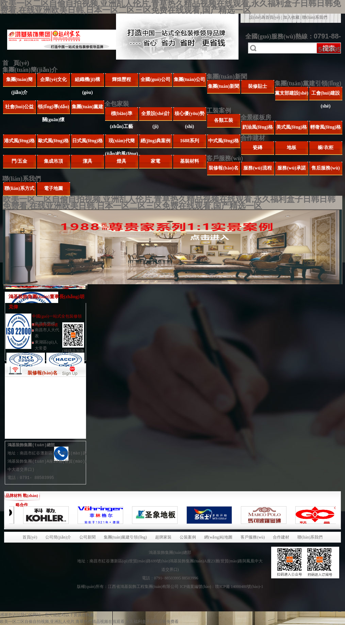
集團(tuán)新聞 (227, 76)
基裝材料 (189, 161)
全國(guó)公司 (155, 79)
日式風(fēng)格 (87, 140)
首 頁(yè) (15, 63)
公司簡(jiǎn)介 (58, 537)
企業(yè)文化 (53, 79)
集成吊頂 (53, 161)
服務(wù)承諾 (291, 168)
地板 (291, 147)
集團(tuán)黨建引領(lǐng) (308, 83)
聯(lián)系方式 (19, 188)
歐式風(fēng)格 (53, 140)
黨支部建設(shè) (292, 93)
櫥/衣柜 (325, 147)
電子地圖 (53, 188)
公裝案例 (188, 537)
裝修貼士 (257, 86)
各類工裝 (223, 120)
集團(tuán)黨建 (87, 106)
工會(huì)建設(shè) (325, 95)
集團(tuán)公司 (190, 79)
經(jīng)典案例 (156, 140)
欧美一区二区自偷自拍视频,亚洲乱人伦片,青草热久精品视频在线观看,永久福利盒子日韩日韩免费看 (89, 621)
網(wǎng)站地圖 (218, 537)
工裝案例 (219, 110)
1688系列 (189, 140)
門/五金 (19, 161)
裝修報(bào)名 (223, 168)
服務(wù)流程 (257, 168)
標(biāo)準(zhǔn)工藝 (121, 116)
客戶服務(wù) (225, 158)
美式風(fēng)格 (291, 127)
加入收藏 (291, 17)
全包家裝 (116, 103)
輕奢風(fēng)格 (325, 127)
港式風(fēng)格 (19, 140)
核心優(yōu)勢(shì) (189, 116)
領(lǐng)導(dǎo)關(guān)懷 (53, 109)
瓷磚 (257, 147)
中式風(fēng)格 (223, 140)
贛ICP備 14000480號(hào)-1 (239, 586)
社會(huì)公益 (19, 106)
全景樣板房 (256, 117)
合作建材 (253, 137)
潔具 (87, 161)
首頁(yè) (29, 537)
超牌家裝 (163, 537)
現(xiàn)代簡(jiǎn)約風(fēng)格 (121, 143)
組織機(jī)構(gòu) (87, 82)
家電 (155, 161)
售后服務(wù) (325, 168)
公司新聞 (87, 537)
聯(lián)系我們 (314, 17)
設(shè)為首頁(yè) (264, 17)
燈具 (121, 161)
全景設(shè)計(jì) (155, 116)
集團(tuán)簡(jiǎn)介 (30, 69)
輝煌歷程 (121, 79)
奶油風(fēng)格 (257, 127)
